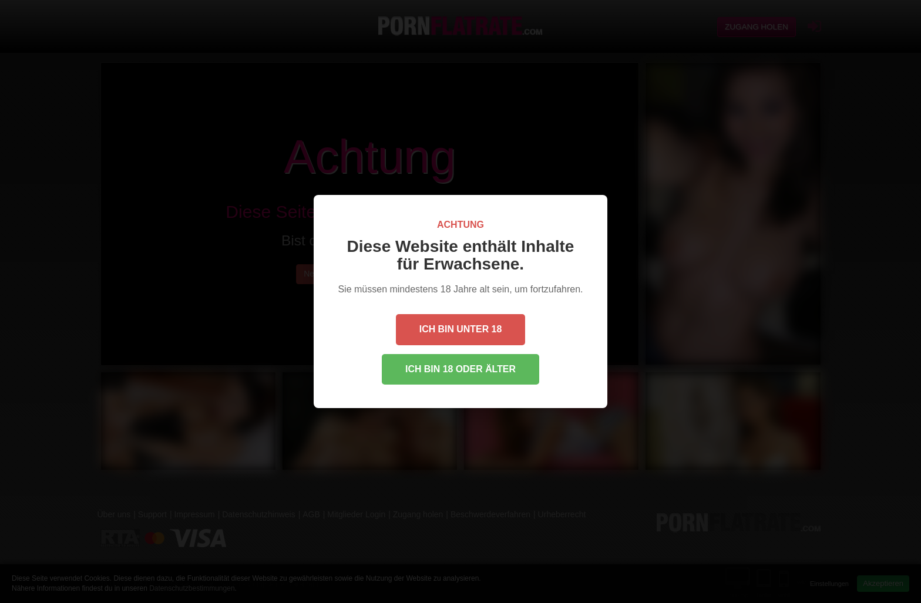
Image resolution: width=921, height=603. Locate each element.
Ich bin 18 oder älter (460, 369)
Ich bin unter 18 (460, 329)
